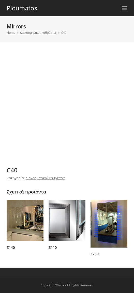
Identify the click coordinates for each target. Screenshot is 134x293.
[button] (124, 8)
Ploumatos (22, 8)
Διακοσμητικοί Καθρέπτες (45, 178)
